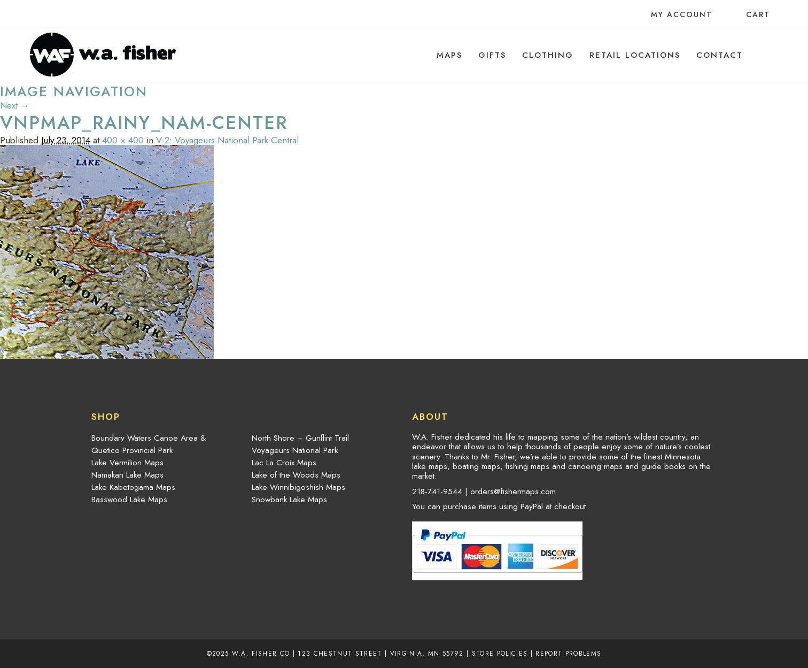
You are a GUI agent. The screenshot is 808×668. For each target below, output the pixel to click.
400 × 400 (123, 140)
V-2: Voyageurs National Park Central (227, 140)
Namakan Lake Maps (127, 475)
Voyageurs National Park (295, 450)
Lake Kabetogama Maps (133, 487)
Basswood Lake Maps (129, 499)
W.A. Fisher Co (261, 653)
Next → (14, 105)
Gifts (492, 55)
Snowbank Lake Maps (289, 499)
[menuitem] (449, 55)
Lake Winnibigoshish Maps (298, 487)
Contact (719, 55)
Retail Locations (634, 55)
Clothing (547, 55)
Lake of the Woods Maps (296, 475)
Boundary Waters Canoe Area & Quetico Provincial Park (148, 444)
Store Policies (500, 653)
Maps (449, 55)
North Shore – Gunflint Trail (300, 438)
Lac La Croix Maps (284, 463)
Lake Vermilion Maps (127, 463)
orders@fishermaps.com (513, 491)
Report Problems (568, 653)
